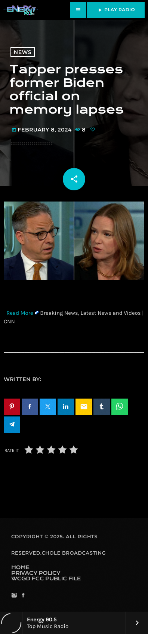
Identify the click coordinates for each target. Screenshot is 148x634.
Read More (19, 313)
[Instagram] (14, 596)
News (22, 52)
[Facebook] (23, 596)
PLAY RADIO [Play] (116, 10)
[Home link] (20, 10)
